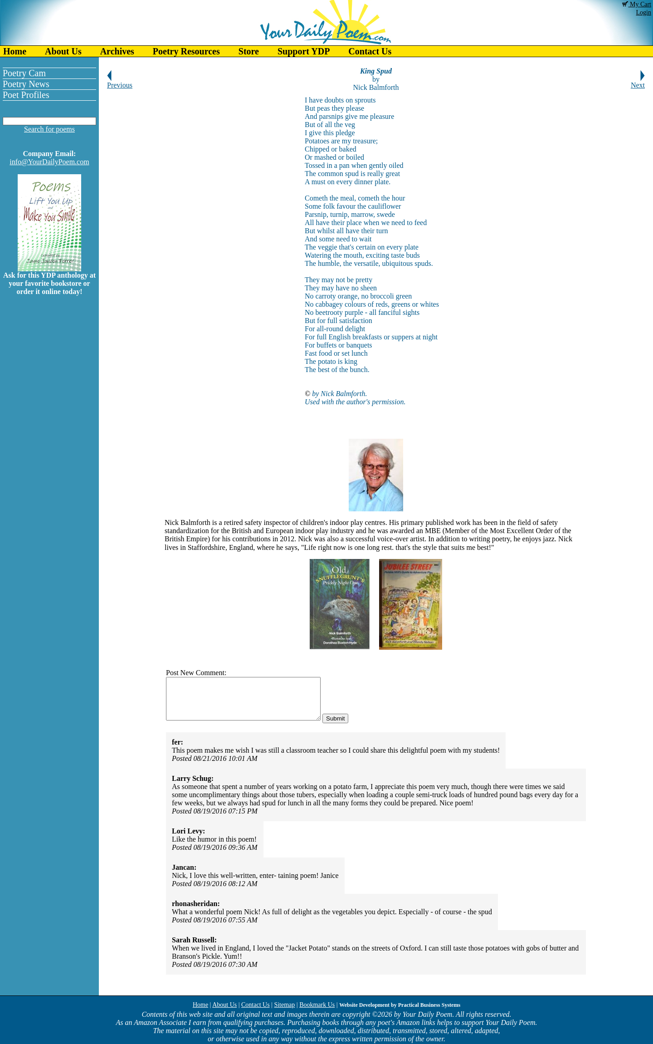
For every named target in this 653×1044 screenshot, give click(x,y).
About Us (63, 51)
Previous (119, 82)
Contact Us (369, 51)
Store (249, 51)
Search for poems (49, 129)
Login (643, 12)
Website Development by (399, 1005)
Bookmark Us (317, 1004)
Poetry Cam (24, 73)
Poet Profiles (26, 95)
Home (14, 51)
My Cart (636, 4)
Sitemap (284, 1004)
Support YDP (304, 51)
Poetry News (26, 84)
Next (638, 82)
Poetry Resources (186, 51)
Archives (117, 51)
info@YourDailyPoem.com (49, 162)
